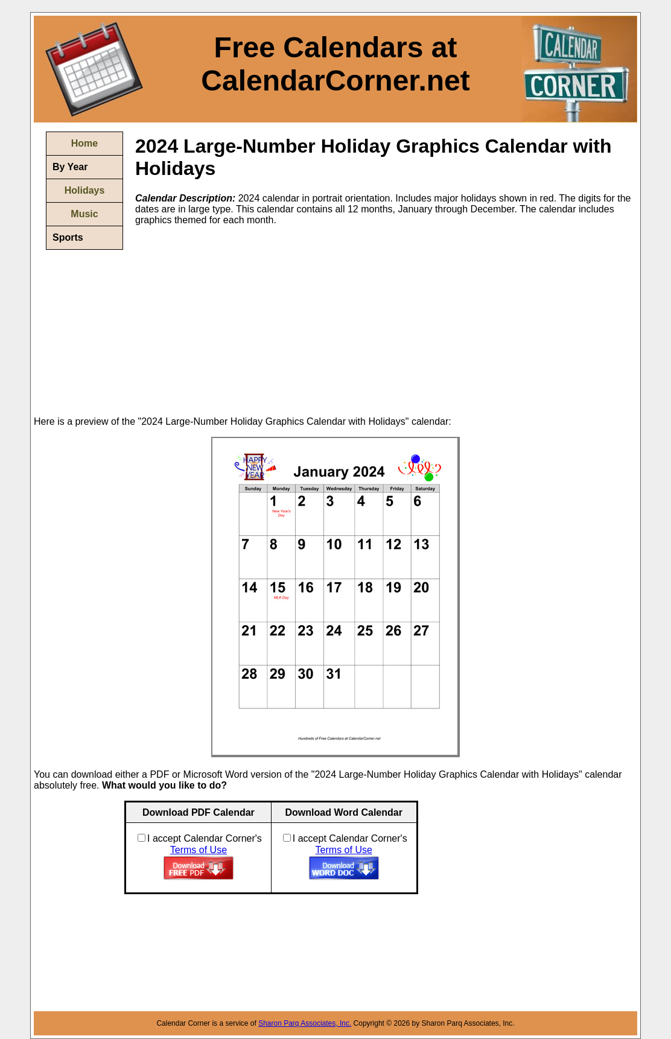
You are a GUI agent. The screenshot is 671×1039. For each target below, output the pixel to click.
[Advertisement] (236, 319)
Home (84, 143)
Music (84, 214)
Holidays (85, 190)
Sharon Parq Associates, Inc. (304, 1023)
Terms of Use (198, 850)
